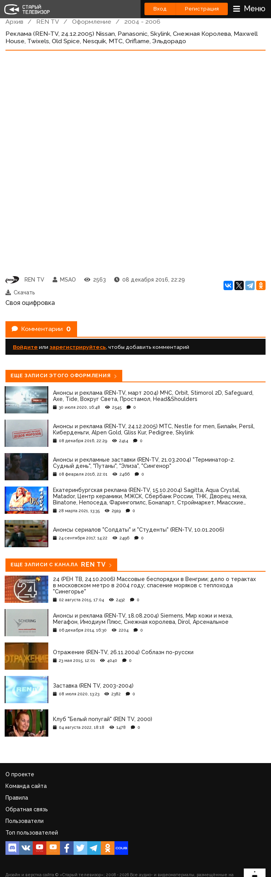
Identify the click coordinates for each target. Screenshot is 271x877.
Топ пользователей (31, 833)
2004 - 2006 (142, 21)
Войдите (25, 347)
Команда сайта (26, 786)
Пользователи (24, 821)
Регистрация (202, 9)
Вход (160, 9)
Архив (14, 21)
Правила (16, 798)
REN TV (47, 21)
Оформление (91, 21)
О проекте (19, 774)
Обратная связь (26, 809)
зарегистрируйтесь (77, 347)
